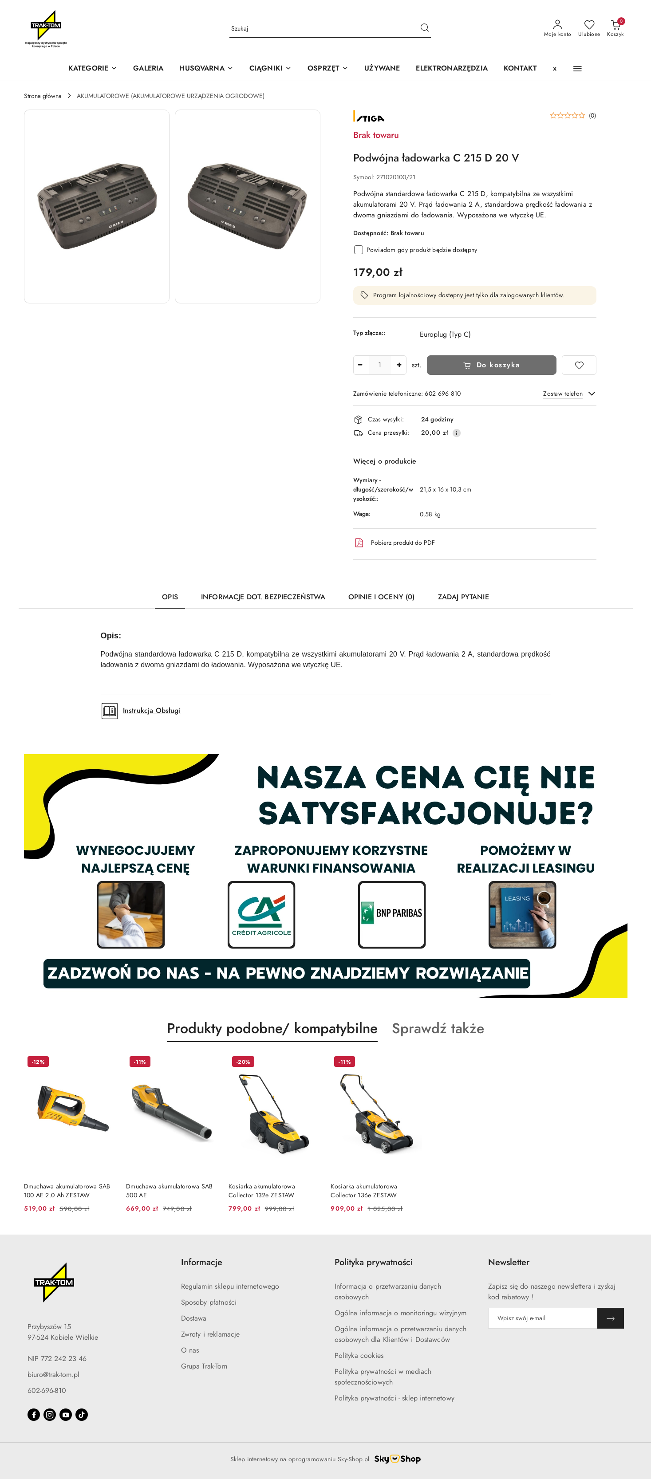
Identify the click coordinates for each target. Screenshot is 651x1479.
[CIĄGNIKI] (270, 69)
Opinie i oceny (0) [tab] (381, 597)
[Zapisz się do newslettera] (542, 1318)
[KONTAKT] (520, 69)
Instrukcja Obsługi (152, 710)
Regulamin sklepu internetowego (230, 1286)
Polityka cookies (359, 1355)
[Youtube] (65, 1414)
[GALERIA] (148, 69)
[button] (206, 69)
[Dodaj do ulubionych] (579, 365)
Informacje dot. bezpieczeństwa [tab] (263, 597)
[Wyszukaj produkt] (330, 29)
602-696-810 (47, 1390)
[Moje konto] (558, 28)
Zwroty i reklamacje (210, 1334)
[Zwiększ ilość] (399, 365)
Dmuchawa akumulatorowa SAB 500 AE (169, 1191)
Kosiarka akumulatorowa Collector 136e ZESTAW (364, 1191)
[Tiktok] (81, 1414)
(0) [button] (592, 115)
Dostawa (194, 1318)
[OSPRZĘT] (328, 69)
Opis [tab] (170, 597)
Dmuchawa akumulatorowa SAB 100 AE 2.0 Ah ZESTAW (67, 1191)
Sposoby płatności (209, 1302)
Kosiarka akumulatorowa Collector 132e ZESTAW (262, 1191)
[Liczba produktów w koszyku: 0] (615, 28)
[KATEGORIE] (93, 69)
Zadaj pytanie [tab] (463, 597)
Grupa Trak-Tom (204, 1366)
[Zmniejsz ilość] (360, 365)
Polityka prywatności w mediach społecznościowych (383, 1376)
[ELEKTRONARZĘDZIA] (451, 69)
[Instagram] (49, 1414)
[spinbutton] (380, 365)
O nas (190, 1350)
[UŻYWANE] (382, 69)
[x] (554, 69)
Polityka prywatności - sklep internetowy (394, 1398)
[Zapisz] (610, 1318)
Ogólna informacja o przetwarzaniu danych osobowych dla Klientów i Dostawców (400, 1334)
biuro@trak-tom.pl (53, 1374)
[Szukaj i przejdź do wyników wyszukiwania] (424, 28)
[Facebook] (34, 1414)
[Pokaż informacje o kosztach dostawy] (457, 433)
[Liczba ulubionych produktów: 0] (589, 28)
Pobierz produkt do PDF (394, 543)
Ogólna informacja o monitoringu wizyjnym (400, 1313)
